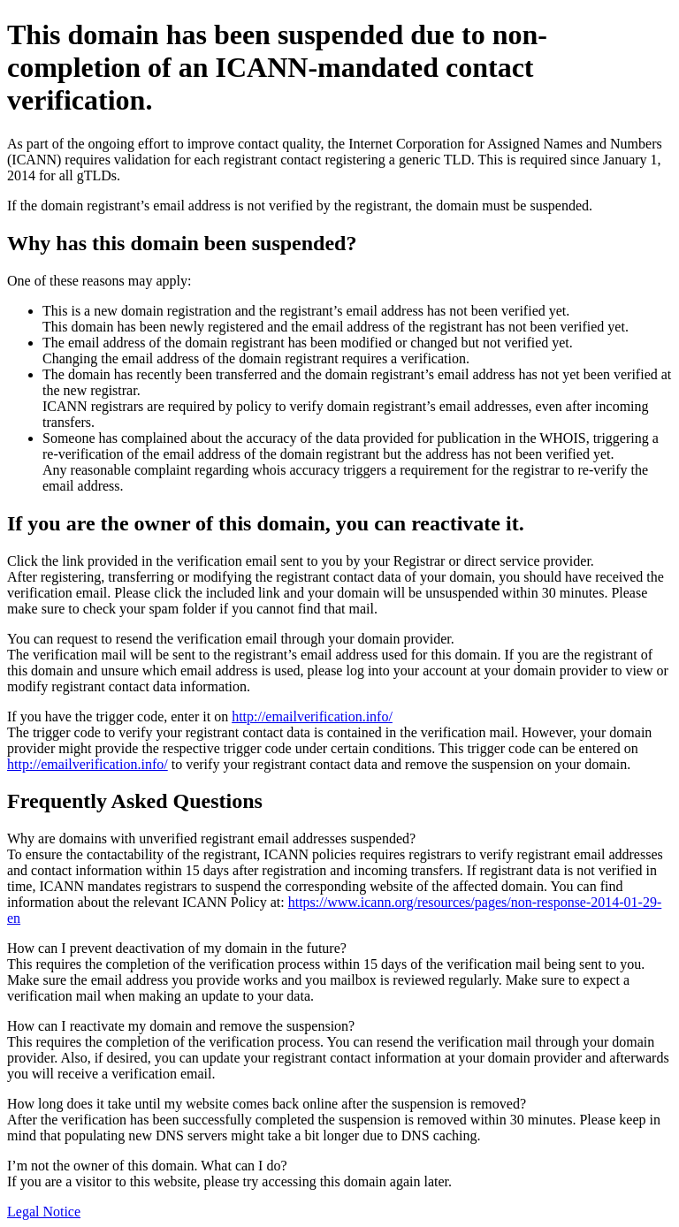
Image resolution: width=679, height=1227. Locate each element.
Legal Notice (43, 1211)
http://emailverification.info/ (312, 716)
